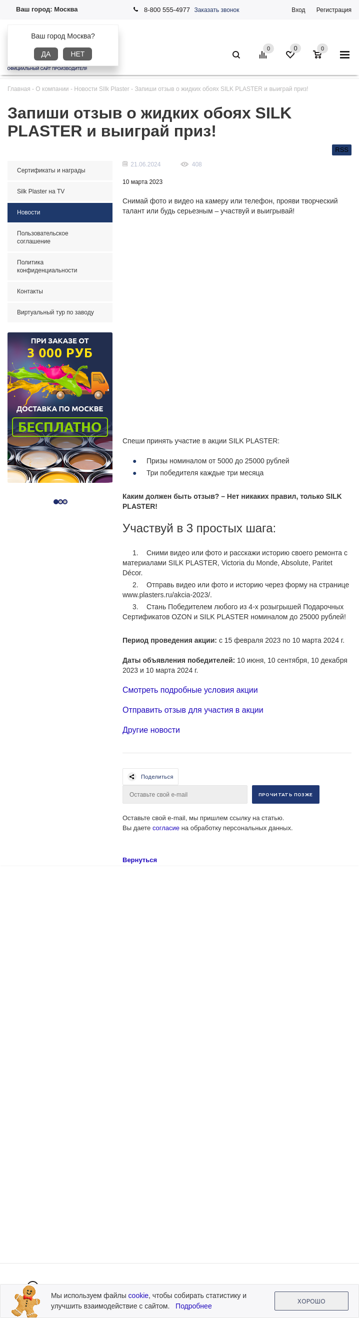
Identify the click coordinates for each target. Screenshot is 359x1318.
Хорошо (312, 1301)
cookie (138, 1296)
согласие (166, 828)
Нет (77, 54)
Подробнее (194, 1306)
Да (46, 54)
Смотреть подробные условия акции (190, 690)
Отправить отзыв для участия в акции (193, 710)
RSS (341, 149)
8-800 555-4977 (167, 9)
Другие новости (151, 730)
